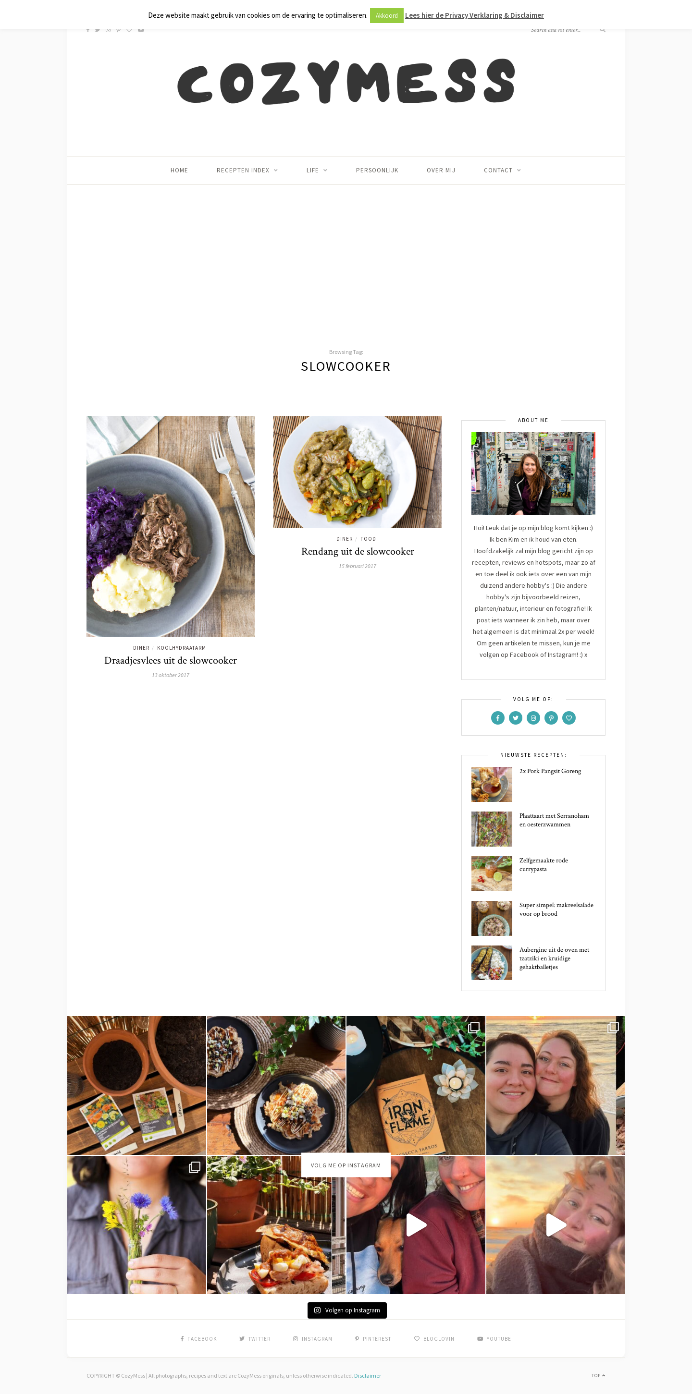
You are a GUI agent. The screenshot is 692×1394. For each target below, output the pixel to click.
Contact (498, 170)
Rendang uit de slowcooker (357, 551)
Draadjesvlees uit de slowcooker (170, 660)
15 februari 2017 (357, 566)
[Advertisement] (346, 257)
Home (179, 170)
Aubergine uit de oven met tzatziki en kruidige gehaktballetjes (554, 958)
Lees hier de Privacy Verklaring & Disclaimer (474, 15)
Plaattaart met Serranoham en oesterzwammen (554, 820)
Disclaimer (367, 1375)
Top (599, 1375)
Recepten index (243, 170)
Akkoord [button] (387, 16)
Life (313, 170)
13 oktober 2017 (170, 675)
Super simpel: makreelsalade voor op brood (556, 909)
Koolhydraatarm (181, 647)
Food (368, 538)
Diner (141, 647)
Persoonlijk (377, 170)
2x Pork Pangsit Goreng (550, 771)
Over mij (441, 170)
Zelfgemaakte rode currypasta (543, 864)
